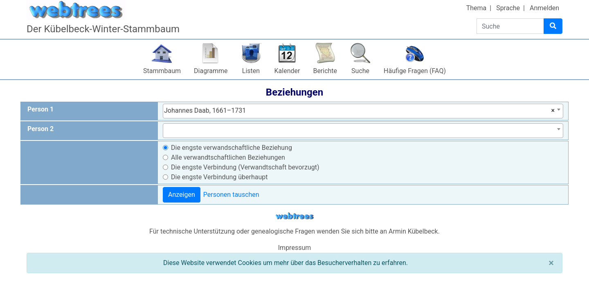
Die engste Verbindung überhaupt (219, 177)
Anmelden (544, 8)
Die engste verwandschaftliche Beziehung (231, 147)
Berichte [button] (325, 71)
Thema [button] (476, 8)
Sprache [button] (508, 8)
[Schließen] (551, 263)
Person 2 (40, 129)
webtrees (294, 216)
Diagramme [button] (210, 71)
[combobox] (363, 111)
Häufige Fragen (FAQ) (415, 71)
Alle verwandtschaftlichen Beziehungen (228, 157)
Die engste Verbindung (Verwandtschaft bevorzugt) (245, 167)
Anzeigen (181, 194)
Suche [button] (360, 71)
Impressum (294, 248)
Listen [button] (251, 71)
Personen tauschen (231, 194)
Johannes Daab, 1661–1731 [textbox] (359, 110)
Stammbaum (162, 71)
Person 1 (40, 109)
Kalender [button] (287, 71)
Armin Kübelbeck (413, 231)
